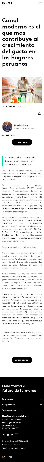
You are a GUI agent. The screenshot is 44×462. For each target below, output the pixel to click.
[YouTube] (16, 435)
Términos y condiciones (11, 445)
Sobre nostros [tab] (9, 410)
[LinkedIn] (12, 435)
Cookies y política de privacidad (14, 449)
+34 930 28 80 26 (11, 428)
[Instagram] (3, 435)
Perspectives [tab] (8, 405)
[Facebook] (7, 435)
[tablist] (22, 419)
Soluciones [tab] (7, 399)
